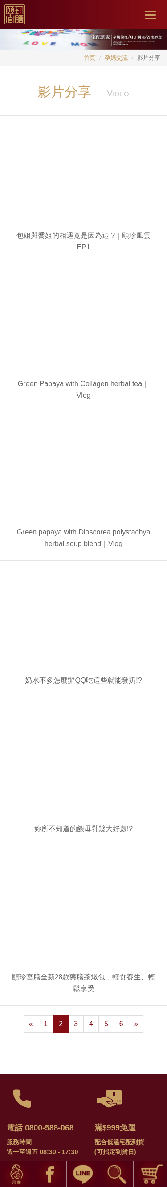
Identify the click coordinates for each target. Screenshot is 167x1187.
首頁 (89, 57)
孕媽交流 (116, 57)
